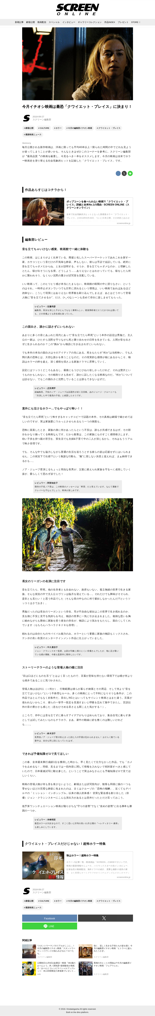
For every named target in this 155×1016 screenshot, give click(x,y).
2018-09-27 (38, 116)
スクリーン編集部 (42, 119)
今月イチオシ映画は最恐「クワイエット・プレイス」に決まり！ (77, 107)
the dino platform (80, 1012)
